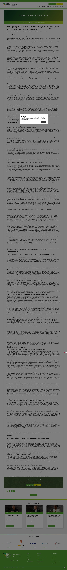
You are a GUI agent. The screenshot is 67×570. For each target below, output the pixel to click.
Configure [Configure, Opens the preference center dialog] (24, 121)
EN (65, 352)
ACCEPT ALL (43, 121)
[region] (34, 119)
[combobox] (65, 352)
